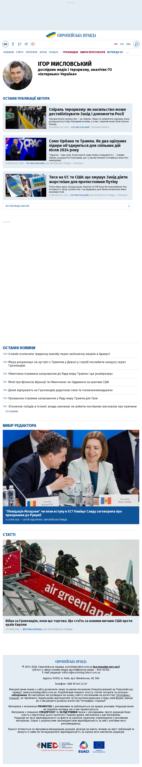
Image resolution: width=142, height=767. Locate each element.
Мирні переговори (92, 52)
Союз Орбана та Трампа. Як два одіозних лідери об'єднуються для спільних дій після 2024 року (87, 145)
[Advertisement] (71, 18)
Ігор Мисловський (80, 127)
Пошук (53, 52)
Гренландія (70, 52)
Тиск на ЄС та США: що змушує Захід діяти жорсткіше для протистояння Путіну (88, 179)
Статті (19, 52)
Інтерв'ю (31, 52)
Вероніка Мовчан (32, 629)
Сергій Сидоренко (33, 519)
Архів (43, 52)
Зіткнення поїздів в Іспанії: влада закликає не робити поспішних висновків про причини (72, 406)
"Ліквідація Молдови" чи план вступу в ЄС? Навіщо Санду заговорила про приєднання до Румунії (64, 513)
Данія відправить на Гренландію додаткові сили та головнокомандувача (60, 390)
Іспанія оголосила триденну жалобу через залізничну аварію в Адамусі (59, 354)
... (127, 52)
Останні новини (19, 347)
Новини (8, 52)
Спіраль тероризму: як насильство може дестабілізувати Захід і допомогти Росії (87, 111)
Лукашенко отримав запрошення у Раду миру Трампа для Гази (53, 398)
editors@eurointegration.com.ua (81, 672)
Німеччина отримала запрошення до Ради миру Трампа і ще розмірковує (60, 373)
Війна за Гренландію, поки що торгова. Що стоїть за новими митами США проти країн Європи (69, 623)
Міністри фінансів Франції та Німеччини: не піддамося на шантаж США (58, 382)
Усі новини (12, 411)
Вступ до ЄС (115, 52)
